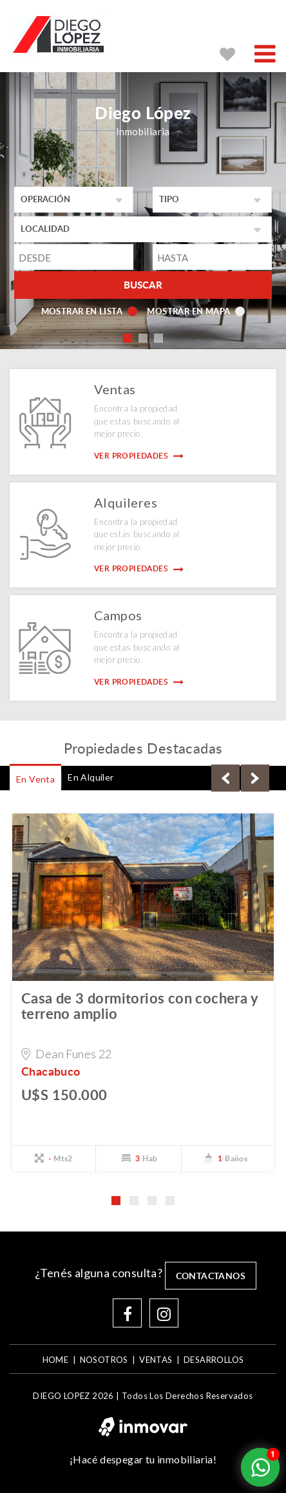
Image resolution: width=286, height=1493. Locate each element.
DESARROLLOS (213, 1360)
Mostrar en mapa (196, 311)
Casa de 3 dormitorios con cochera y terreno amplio (139, 1005)
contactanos (210, 1276)
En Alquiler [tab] (90, 777)
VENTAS (155, 1360)
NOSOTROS (104, 1360)
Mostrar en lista (89, 311)
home (56, 1360)
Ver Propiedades (139, 456)
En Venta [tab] (35, 779)
